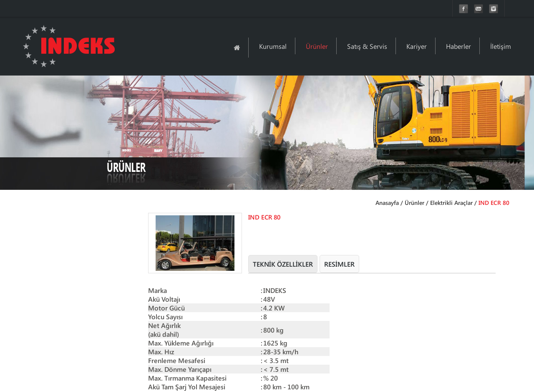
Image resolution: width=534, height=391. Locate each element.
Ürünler (317, 46)
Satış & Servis (367, 46)
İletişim (500, 46)
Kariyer (416, 46)
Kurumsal (273, 46)
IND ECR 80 (494, 203)
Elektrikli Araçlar (451, 203)
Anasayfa (387, 203)
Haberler (458, 46)
